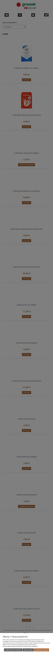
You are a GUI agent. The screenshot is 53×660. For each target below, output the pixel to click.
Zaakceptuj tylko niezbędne (13, 650)
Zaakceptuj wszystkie (41, 650)
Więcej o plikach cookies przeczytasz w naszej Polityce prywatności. (20, 646)
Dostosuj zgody (28, 650)
